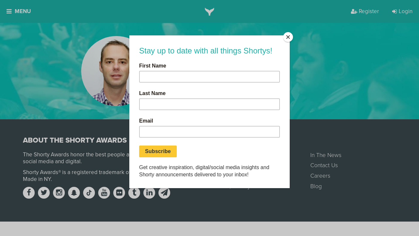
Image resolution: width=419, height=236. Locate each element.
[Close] (288, 37)
